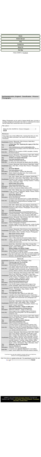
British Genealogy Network (22, 397)
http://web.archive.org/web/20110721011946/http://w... (23, 249)
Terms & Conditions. (27, 399)
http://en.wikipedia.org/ (15, 345)
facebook (25, 52)
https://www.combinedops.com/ (17, 321)
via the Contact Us (23, 355)
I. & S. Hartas (17, 399)
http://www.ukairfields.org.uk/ (16, 159)
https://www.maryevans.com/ (16, 235)
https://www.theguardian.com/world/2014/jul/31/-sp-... (23, 212)
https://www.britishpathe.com (16, 185)
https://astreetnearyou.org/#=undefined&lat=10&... (22, 147)
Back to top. (20, 258)
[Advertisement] (16, 17)
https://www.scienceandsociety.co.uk (18, 281)
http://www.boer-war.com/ (15, 292)
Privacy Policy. (24, 400)
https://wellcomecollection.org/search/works (20, 308)
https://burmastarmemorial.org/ (17, 195)
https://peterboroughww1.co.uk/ (17, 263)
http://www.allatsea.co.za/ (15, 170)
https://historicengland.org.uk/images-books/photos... (23, 221)
